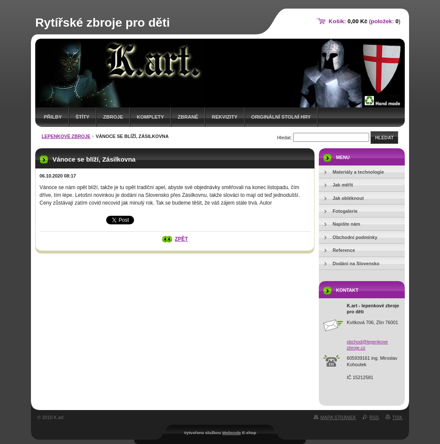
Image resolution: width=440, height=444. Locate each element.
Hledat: (284, 137)
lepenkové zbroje (66, 136)
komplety (150, 116)
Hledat (384, 137)
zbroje (113, 116)
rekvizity (225, 116)
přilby (53, 116)
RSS (374, 417)
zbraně (188, 116)
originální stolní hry (281, 116)
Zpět (181, 239)
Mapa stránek (338, 417)
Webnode (231, 432)
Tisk (397, 417)
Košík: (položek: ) (364, 21)
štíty (82, 116)
